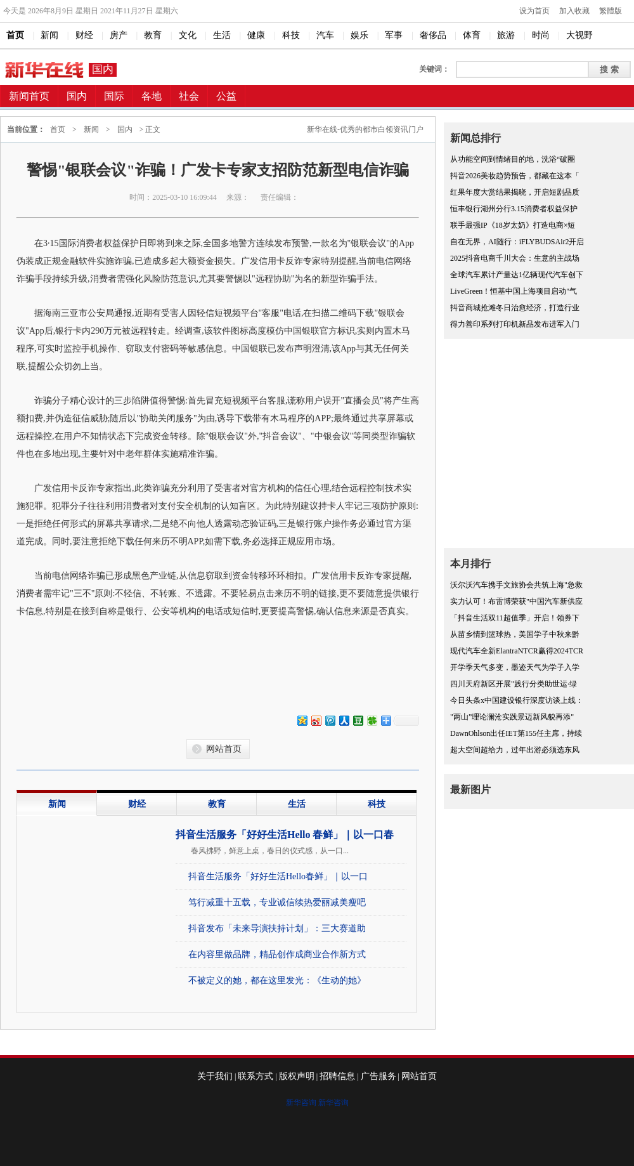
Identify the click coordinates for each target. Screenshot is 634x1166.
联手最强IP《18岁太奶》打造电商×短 (512, 225)
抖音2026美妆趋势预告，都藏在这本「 (514, 175)
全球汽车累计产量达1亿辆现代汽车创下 (516, 274)
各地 (151, 96)
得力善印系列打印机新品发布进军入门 (514, 324)
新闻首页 (29, 96)
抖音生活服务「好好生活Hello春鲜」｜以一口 (278, 876)
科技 (376, 804)
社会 (189, 96)
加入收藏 (574, 10)
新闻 (91, 129)
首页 (57, 129)
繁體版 (610, 10)
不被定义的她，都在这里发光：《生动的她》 (277, 980)
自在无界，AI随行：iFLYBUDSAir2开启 (517, 241)
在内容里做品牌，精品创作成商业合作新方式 (277, 954)
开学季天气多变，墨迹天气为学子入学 (514, 667)
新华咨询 (301, 1102)
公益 (226, 96)
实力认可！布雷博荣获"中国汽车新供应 (516, 601)
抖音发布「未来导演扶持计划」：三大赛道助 (277, 928)
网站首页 (224, 749)
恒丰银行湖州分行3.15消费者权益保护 (514, 208)
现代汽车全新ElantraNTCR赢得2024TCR (516, 650)
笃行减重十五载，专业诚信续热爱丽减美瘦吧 (277, 902)
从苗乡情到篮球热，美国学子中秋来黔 (514, 634)
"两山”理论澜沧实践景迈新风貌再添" (512, 716)
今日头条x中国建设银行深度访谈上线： (516, 700)
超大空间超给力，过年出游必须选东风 (514, 749)
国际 (114, 96)
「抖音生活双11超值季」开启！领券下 (514, 617)
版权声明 (296, 1076)
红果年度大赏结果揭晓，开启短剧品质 (514, 192)
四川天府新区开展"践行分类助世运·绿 (513, 683)
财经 (137, 804)
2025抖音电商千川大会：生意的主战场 (514, 258)
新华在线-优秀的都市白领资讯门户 (365, 129)
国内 (102, 69)
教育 (217, 804)
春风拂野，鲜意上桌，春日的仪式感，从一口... (270, 850)
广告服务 (378, 1076)
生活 (297, 804)
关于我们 (215, 1076)
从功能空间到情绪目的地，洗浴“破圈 (512, 159)
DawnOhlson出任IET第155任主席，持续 (516, 733)
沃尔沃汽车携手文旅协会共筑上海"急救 (516, 584)
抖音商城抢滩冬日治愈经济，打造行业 (514, 307)
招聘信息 (337, 1076)
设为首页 (534, 10)
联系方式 (255, 1076)
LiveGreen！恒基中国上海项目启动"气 (513, 291)
